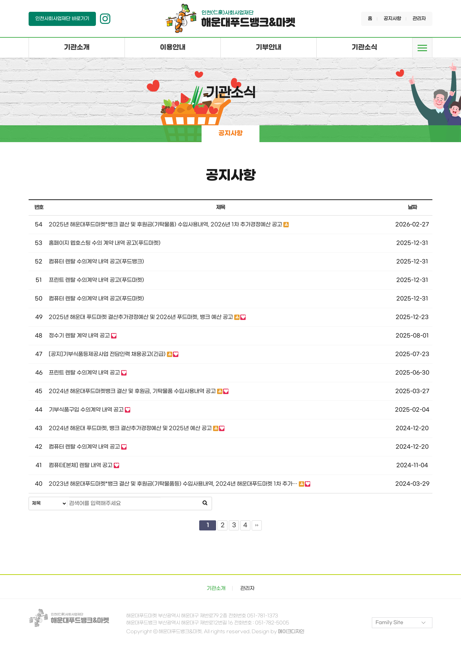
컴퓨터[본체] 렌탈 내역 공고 (81, 465)
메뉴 (422, 48)
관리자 (419, 19)
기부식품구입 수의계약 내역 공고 (87, 410)
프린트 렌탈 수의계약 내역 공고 (85, 373)
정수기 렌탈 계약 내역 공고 (80, 336)
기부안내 (268, 47)
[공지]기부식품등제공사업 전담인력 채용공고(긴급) (108, 354)
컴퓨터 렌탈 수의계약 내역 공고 (85, 447)
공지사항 (392, 19)
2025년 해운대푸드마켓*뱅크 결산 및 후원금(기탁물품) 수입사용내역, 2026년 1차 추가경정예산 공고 (166, 225)
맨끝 (257, 526)
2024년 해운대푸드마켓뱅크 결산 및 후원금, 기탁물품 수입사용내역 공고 (133, 391)
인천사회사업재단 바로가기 (62, 19)
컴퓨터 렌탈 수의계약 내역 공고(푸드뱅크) (96, 262)
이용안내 (172, 47)
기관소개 (77, 47)
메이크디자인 (291, 632)
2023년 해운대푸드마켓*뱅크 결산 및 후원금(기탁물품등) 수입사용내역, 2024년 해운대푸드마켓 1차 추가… (174, 484)
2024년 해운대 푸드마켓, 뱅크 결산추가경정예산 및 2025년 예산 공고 (131, 428)
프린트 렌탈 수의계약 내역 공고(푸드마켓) (96, 280)
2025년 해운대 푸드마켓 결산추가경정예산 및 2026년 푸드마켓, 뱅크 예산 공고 (141, 317)
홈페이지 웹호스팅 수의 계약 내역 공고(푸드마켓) (105, 243)
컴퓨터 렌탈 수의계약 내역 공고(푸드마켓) (96, 299)
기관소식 (364, 47)
